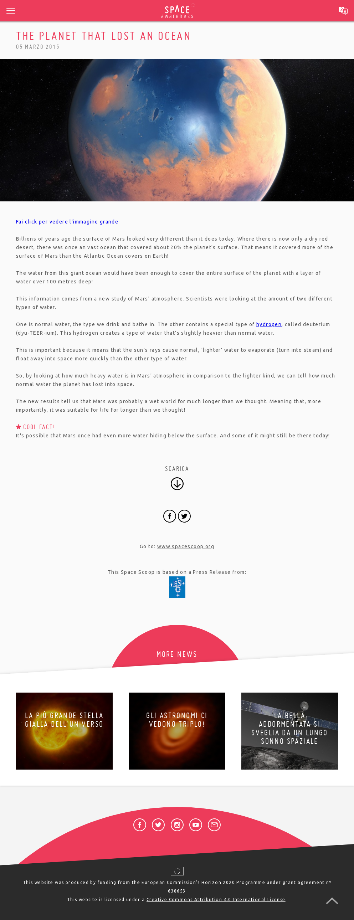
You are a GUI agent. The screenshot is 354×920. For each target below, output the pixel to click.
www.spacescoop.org (185, 546)
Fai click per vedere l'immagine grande (67, 222)
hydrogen (269, 324)
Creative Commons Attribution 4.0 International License (216, 899)
